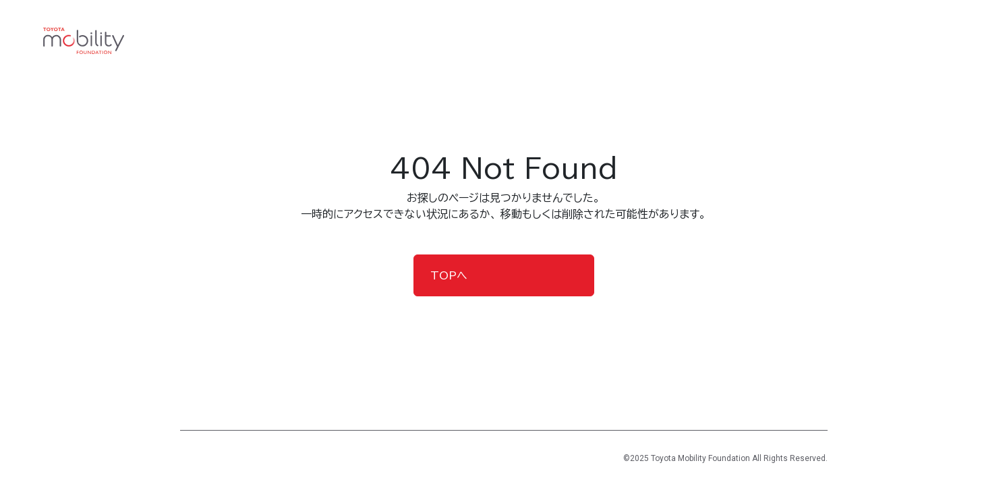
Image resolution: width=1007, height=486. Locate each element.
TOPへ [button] (448, 275)
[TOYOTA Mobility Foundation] (83, 41)
